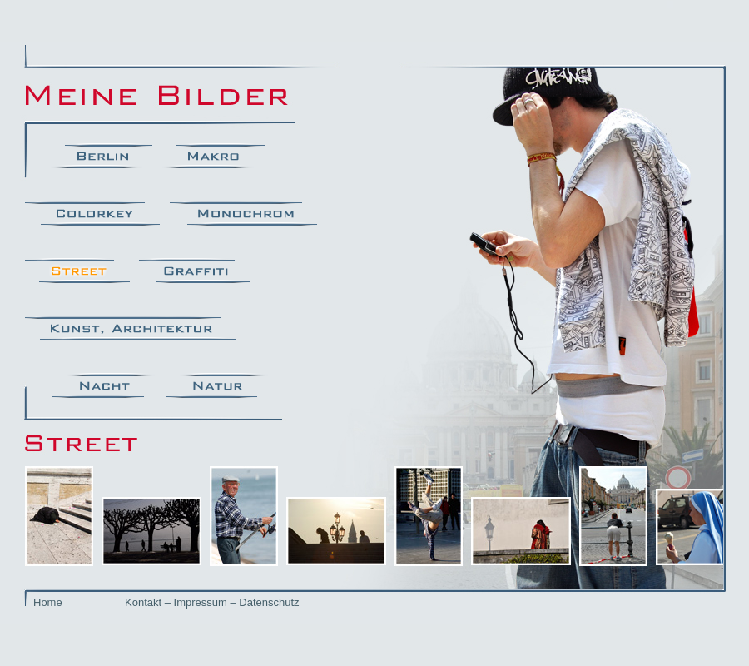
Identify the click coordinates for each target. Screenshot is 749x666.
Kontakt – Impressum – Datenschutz (212, 602)
